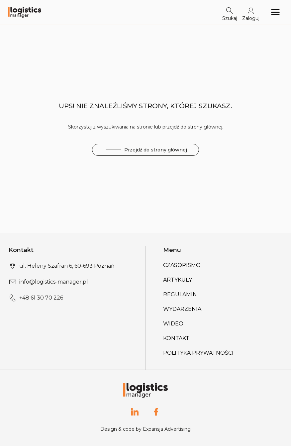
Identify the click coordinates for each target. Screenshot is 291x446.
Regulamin (180, 294)
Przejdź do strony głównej (145, 150)
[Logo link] (24, 12)
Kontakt (176, 338)
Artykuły (177, 280)
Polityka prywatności (198, 353)
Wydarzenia (182, 309)
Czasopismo (182, 265)
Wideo (173, 323)
